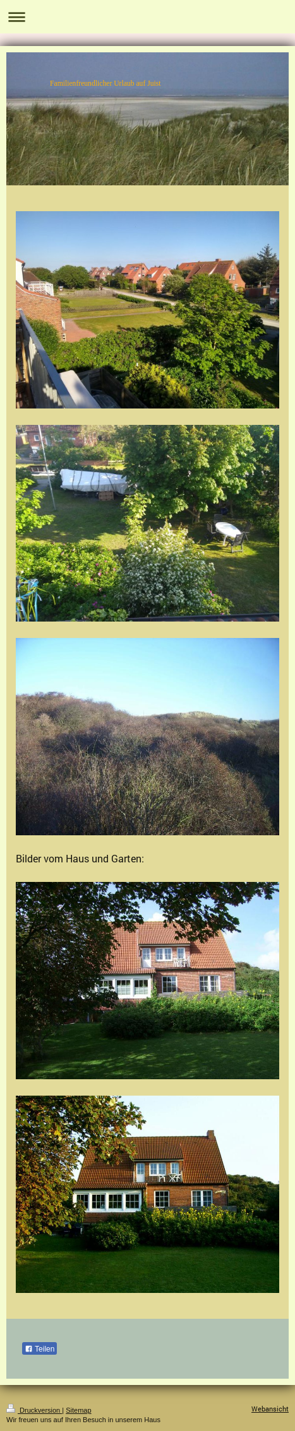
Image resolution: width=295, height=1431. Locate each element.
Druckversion (34, 1410)
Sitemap (78, 1410)
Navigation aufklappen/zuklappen (147, 16)
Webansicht (270, 1408)
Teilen (39, 1349)
